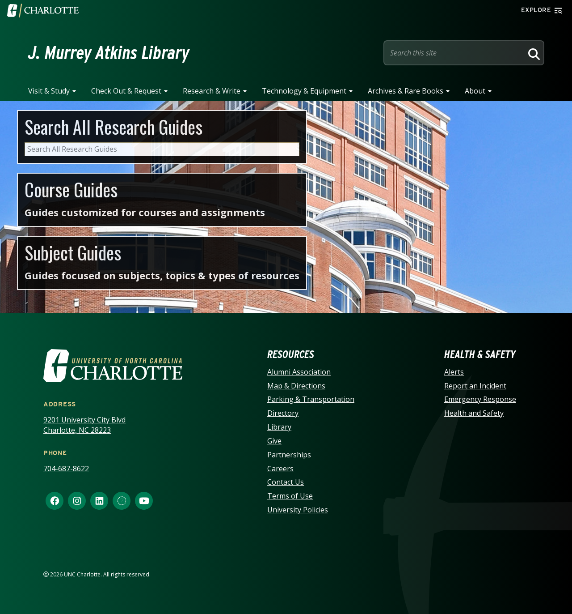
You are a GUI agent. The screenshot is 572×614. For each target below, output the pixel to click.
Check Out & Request (126, 91)
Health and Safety (474, 413)
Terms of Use (290, 496)
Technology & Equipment (304, 91)
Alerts (454, 372)
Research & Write (211, 91)
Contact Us (285, 482)
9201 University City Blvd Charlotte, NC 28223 (84, 425)
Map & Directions (296, 386)
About (475, 91)
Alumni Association (299, 372)
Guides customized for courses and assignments (145, 212)
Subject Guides (73, 252)
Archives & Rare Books (405, 91)
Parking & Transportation (310, 399)
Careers (280, 468)
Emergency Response (480, 399)
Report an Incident (475, 386)
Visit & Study (49, 91)
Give (274, 441)
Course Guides (71, 189)
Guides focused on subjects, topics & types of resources (162, 275)
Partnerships (289, 455)
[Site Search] (455, 52)
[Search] (533, 53)
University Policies (297, 510)
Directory (283, 413)
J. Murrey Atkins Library (108, 53)
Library (279, 427)
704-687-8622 (66, 468)
